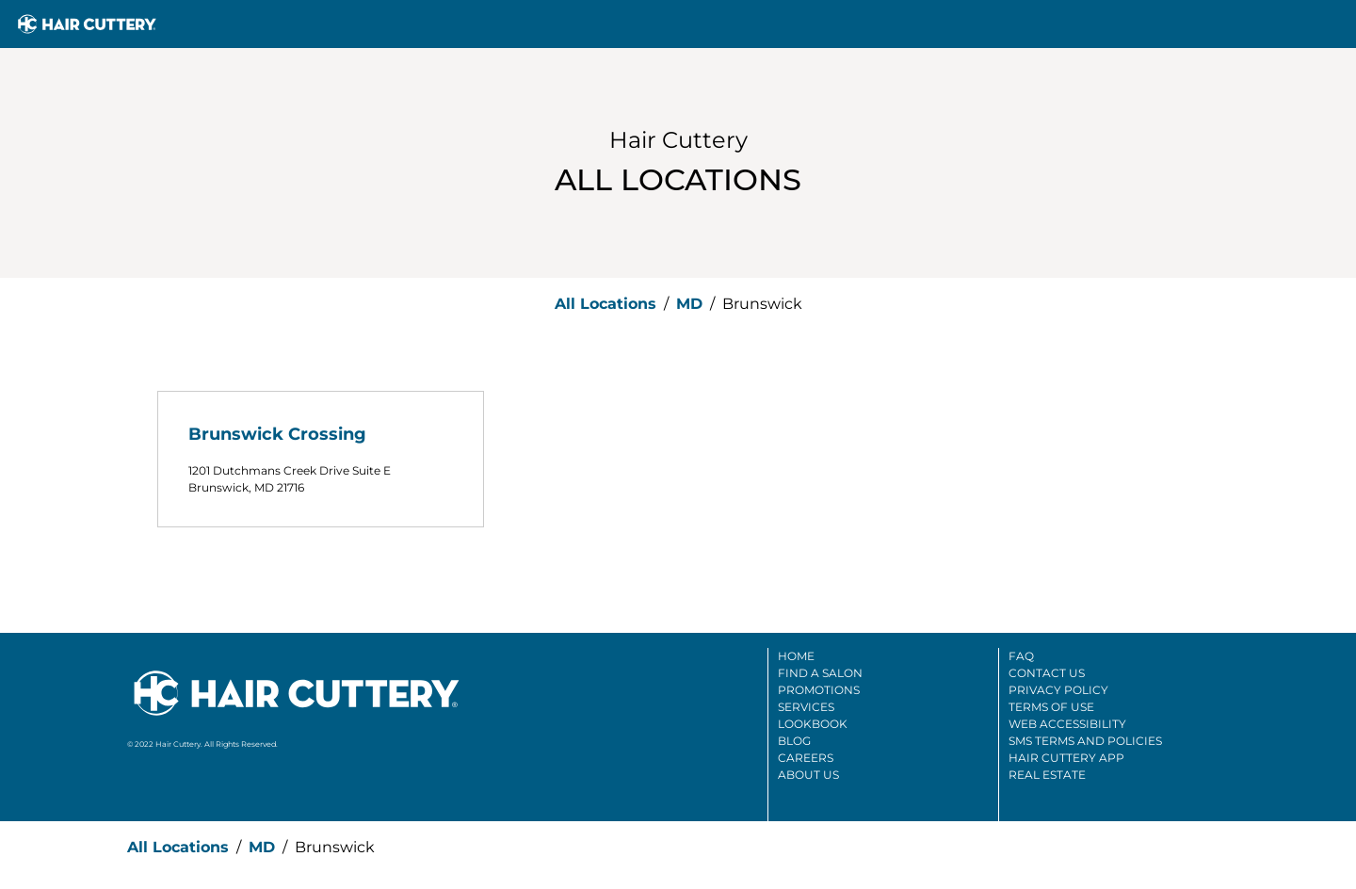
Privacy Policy (1058, 690)
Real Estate (1047, 775)
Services (806, 707)
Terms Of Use (1051, 707)
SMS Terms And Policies (1085, 741)
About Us (808, 775)
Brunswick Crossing (277, 434)
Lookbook (813, 724)
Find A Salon (820, 673)
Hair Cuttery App (1066, 758)
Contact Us (1047, 673)
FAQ (1021, 656)
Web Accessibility (1067, 724)
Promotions (819, 690)
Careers (805, 758)
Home (796, 656)
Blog (794, 741)
